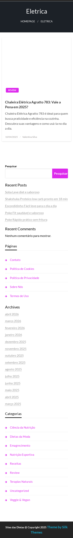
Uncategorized (19, 490)
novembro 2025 (15, 348)
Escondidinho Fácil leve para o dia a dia (31, 206)
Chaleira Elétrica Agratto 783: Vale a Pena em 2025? (33, 104)
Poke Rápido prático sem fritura (26, 219)
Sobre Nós (16, 286)
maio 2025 (12, 390)
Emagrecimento (20, 445)
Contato (15, 260)
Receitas (15, 463)
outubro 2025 (14, 355)
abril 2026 (12, 314)
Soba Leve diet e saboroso (22, 192)
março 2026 (13, 321)
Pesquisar (11, 166)
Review (12, 90)
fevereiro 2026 (15, 328)
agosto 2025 (13, 369)
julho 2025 (12, 376)
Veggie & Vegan (20, 500)
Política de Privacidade (24, 278)
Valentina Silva (29, 136)
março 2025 (13, 403)
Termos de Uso (19, 296)
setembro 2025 (15, 362)
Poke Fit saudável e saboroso (24, 213)
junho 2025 (12, 383)
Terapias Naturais (21, 481)
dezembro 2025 (15, 341)
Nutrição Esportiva (22, 454)
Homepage (28, 21)
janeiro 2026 (13, 334)
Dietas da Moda (20, 436)
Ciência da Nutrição (22, 427)
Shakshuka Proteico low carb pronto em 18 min (36, 199)
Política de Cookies (22, 268)
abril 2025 (12, 397)
